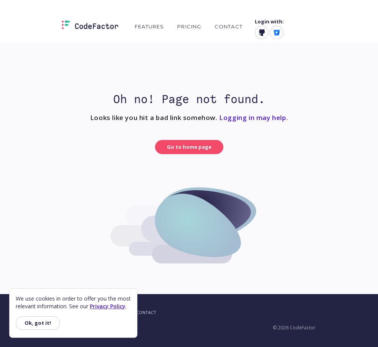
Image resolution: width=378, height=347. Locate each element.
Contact (229, 26)
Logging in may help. (253, 117)
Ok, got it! (38, 322)
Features (149, 26)
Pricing (189, 26)
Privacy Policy (107, 306)
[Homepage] (90, 26)
